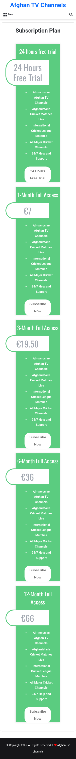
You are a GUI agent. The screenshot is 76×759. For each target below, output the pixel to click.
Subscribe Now (37, 307)
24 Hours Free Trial (37, 174)
